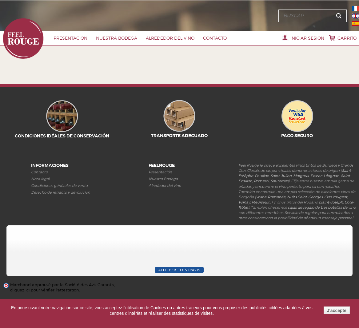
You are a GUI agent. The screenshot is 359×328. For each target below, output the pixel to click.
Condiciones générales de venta (59, 185)
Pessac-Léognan (324, 175)
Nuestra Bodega (116, 38)
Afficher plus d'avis (179, 269)
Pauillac (262, 175)
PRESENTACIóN (70, 38)
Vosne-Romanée (270, 197)
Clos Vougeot (335, 197)
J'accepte (336, 310)
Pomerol (261, 181)
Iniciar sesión (307, 38)
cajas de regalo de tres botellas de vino (322, 207)
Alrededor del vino (170, 38)
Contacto (215, 38)
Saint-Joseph (331, 202)
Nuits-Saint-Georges (305, 197)
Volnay (244, 202)
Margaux (301, 175)
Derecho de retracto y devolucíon (60, 192)
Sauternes (279, 181)
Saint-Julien (281, 175)
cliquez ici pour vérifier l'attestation (44, 290)
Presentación (160, 172)
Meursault (260, 202)
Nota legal (40, 178)
